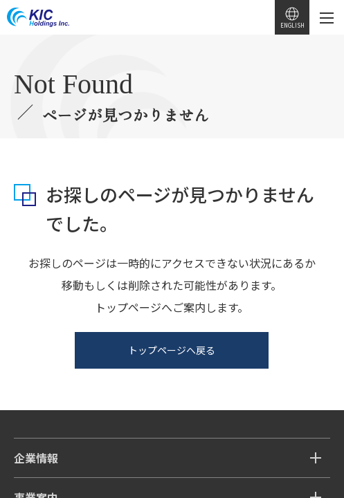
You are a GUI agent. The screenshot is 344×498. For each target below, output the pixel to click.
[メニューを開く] (326, 17)
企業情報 (36, 458)
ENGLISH (292, 25)
